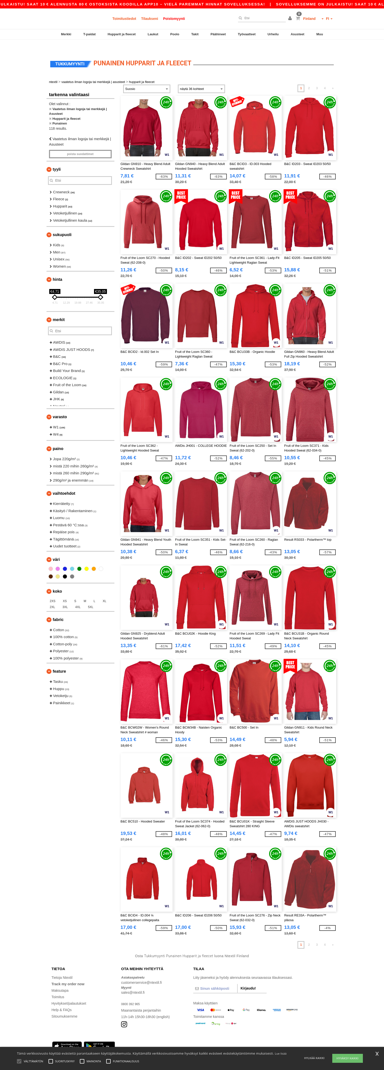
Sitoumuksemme (64, 1006)
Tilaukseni (149, 19)
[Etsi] (260, 18)
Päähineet (218, 34)
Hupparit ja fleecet (122, 34)
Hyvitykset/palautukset (68, 993)
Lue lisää (281, 1053)
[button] (290, 19)
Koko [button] (57, 581)
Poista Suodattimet (80, 143)
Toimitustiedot (124, 19)
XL (104, 590)
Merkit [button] (59, 309)
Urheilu (273, 34)
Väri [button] (56, 549)
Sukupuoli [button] (62, 224)
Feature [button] (59, 661)
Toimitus (57, 986)
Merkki (66, 34)
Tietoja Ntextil (61, 967)
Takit (194, 34)
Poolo (174, 34)
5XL (90, 596)
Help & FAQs (61, 999)
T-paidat (89, 34)
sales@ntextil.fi (132, 982)
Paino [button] (58, 438)
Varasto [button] (60, 406)
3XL (65, 596)
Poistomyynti (174, 19)
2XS (52, 590)
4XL (78, 596)
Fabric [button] (58, 609)
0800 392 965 (132, 993)
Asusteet (297, 34)
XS (65, 590)
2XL (52, 596)
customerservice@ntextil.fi (141, 972)
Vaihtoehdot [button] (64, 483)
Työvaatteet (246, 34)
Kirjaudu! (248, 978)
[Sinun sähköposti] (215, 978)
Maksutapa (59, 980)
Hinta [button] (57, 269)
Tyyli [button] (57, 159)
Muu (319, 34)
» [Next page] (333, 78)
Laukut (153, 34)
